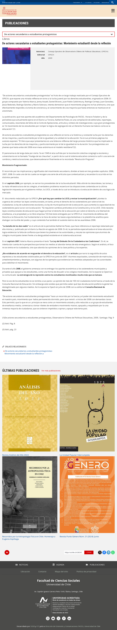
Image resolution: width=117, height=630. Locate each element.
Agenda (58, 564)
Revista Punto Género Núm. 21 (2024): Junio (79, 536)
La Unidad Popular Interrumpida (75, 455)
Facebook (104, 552)
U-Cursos (88, 2)
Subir (7, 552)
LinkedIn (109, 552)
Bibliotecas (105, 2)
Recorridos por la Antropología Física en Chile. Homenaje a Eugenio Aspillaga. (28, 537)
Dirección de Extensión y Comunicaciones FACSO (64, 626)
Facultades (76, 2)
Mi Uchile (97, 2)
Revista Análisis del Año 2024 (15, 455)
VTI (37, 626)
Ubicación (25, 571)
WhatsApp (113, 552)
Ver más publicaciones (51, 370)
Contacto (42, 571)
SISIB (33, 626)
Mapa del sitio (61, 571)
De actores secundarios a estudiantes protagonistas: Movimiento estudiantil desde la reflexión (28, 352)
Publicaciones (16, 23)
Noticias (22, 564)
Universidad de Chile (92, 626)
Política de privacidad (86, 571)
